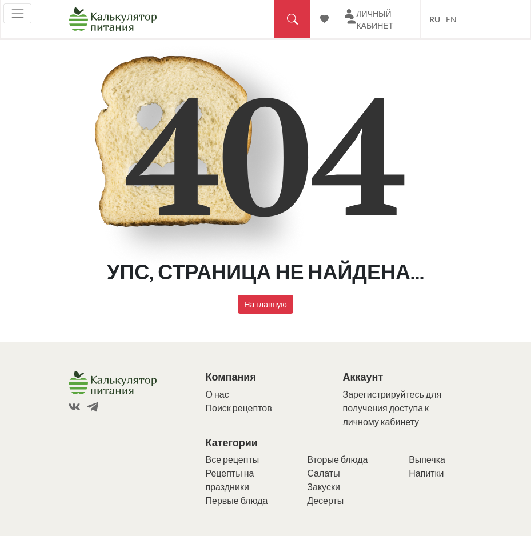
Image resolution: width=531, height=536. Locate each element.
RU (434, 19)
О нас (217, 394)
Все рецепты (232, 459)
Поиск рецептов (239, 407)
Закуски (323, 486)
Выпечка (427, 459)
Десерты (325, 500)
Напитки (426, 472)
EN (451, 19)
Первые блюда (237, 500)
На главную (265, 304)
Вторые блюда (337, 459)
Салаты (323, 472)
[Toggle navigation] (17, 13)
